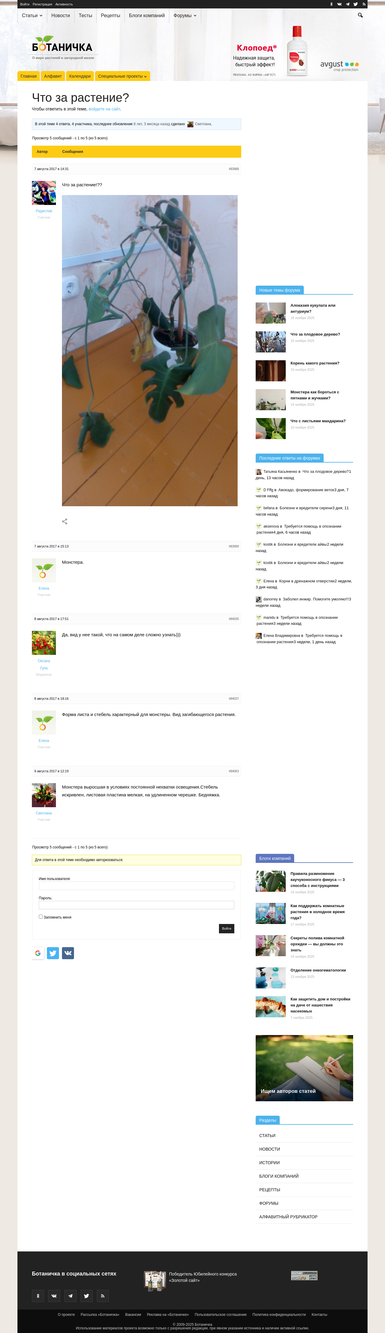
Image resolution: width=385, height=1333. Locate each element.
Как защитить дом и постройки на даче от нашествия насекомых (320, 1005)
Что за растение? (80, 97)
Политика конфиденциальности (279, 1315)
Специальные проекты (122, 76)
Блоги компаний (147, 15)
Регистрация (42, 4)
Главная (29, 76)
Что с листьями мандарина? (318, 421)
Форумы (185, 15)
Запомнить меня (57, 917)
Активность (64, 4)
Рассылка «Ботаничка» (100, 1315)
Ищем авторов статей (288, 1091)
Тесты (85, 15)
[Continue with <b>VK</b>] (68, 953)
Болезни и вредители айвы (302, 544)
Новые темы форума (279, 290)
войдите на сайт (104, 109)
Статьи (32, 15)
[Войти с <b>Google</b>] (38, 953)
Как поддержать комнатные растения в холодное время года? (318, 912)
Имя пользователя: (55, 879)
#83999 (234, 546)
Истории (269, 1162)
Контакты (319, 1315)
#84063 (234, 771)
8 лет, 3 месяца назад (152, 124)
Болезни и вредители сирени (306, 508)
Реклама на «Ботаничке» (168, 1315)
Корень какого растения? (315, 363)
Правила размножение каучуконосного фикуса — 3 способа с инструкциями (318, 879)
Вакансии (133, 1315)
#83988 (234, 169)
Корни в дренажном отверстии (306, 581)
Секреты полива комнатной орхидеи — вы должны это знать (317, 944)
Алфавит (53, 76)
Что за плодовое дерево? (315, 334)
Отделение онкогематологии (318, 970)
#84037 (234, 698)
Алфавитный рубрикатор (288, 1216)
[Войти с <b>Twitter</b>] (53, 953)
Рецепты (110, 15)
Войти (24, 4)
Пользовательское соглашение (221, 1315)
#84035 (234, 619)
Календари (80, 76)
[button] (360, 16)
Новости (60, 15)
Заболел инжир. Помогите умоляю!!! (316, 599)
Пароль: (45, 898)
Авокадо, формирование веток (306, 490)
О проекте (66, 1315)
